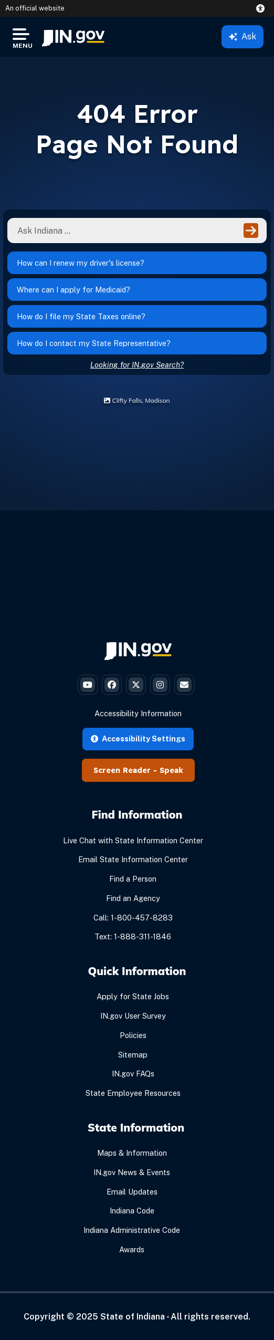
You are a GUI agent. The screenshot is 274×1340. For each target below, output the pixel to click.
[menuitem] (73, 37)
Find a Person (132, 878)
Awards (131, 1249)
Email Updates (132, 1191)
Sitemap (132, 1054)
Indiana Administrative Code (131, 1230)
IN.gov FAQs (133, 1073)
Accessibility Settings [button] (138, 738)
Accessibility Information (138, 713)
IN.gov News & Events (131, 1172)
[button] (262, 8)
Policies (133, 1035)
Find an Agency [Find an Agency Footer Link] (133, 898)
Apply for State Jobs (133, 996)
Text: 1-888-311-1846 (132, 936)
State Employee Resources (133, 1092)
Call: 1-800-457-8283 (133, 917)
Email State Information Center (133, 859)
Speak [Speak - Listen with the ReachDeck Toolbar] (171, 770)
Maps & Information (132, 1152)
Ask (242, 36)
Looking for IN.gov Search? (137, 364)
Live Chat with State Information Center (133, 840)
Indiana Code (132, 1210)
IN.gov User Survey (133, 1015)
